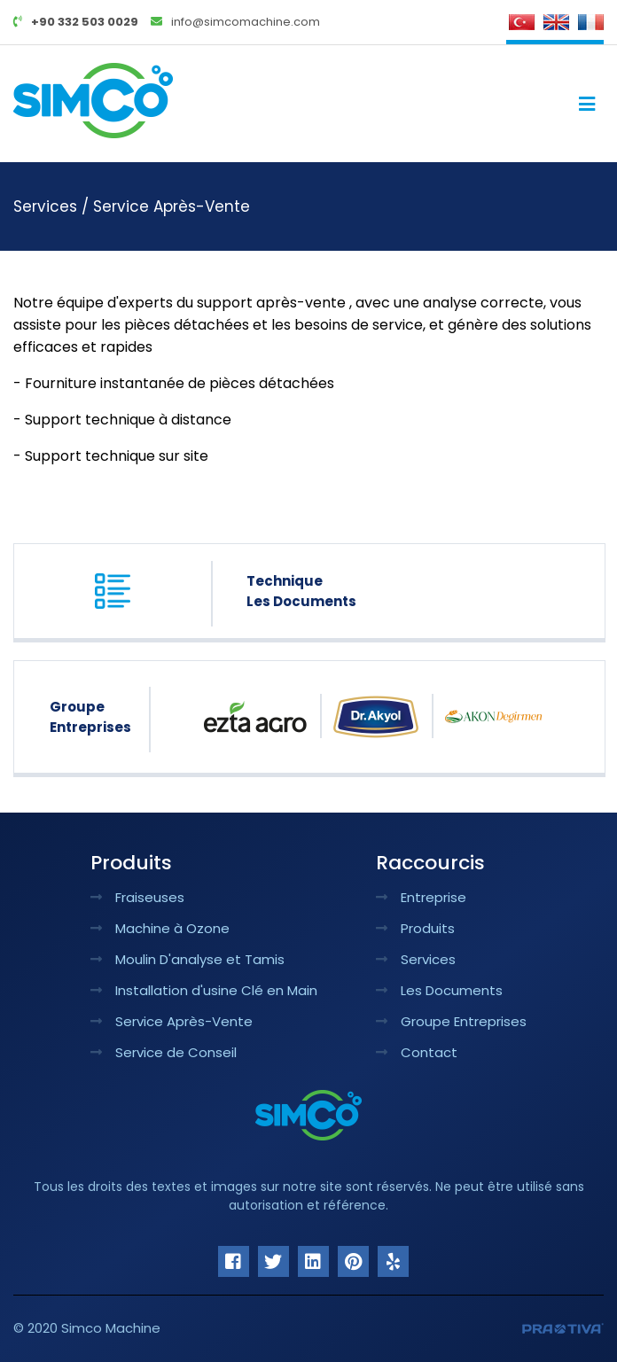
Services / (53, 206)
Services (416, 959)
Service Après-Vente (171, 206)
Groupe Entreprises (451, 1021)
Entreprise (421, 897)
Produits (415, 928)
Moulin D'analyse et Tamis (187, 959)
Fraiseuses (137, 897)
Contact (416, 1052)
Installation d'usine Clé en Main (203, 990)
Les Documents (439, 990)
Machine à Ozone (160, 928)
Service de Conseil (163, 1052)
